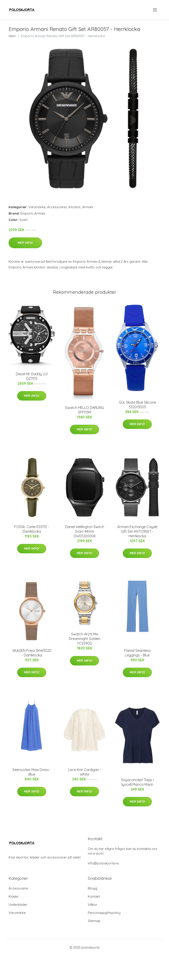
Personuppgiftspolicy (104, 913)
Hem (12, 36)
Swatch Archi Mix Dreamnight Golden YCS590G (84, 638)
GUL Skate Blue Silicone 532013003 (137, 404)
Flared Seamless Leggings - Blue (137, 652)
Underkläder (18, 904)
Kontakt (94, 896)
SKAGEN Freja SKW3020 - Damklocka (31, 652)
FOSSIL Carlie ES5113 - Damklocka (31, 529)
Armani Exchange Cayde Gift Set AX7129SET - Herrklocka (137, 531)
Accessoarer (57, 207)
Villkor (92, 904)
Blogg (92, 888)
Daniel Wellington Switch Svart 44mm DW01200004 (84, 531)
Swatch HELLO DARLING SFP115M (84, 409)
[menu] (155, 10)
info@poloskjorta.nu (103, 863)
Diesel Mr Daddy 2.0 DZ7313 (32, 376)
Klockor (75, 207)
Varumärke (37, 207)
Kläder (14, 896)
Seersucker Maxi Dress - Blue (32, 771)
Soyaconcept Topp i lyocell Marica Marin (137, 782)
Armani (87, 207)
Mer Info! (25, 243)
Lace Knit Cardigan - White (84, 771)
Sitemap (94, 921)
